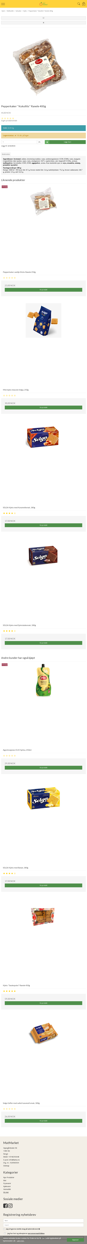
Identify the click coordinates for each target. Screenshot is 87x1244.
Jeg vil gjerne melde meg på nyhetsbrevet (23, 1229)
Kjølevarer (7, 1186)
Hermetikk (7, 1189)
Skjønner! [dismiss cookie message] (75, 1240)
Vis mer (6, 1192)
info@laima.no (14, 1160)
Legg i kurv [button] (58, 142)
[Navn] (43, 1220)
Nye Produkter (8, 1177)
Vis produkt (43, 290)
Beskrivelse (6, 154)
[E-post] (43, 1225)
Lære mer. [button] (20, 1241)
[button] (43, 18)
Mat (4, 1180)
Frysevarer (7, 1183)
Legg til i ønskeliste (8, 146)
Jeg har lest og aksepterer (26, 1233)
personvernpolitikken (36, 1233)
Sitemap (6, 1166)
